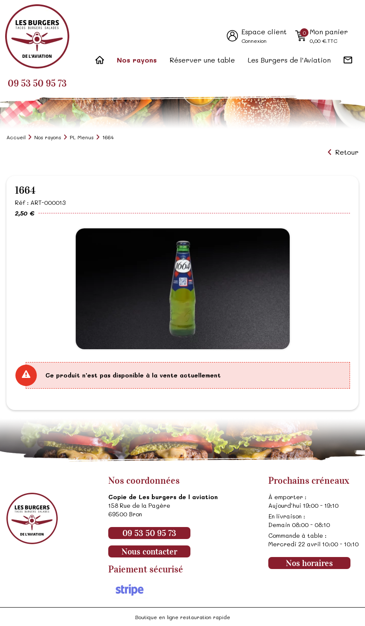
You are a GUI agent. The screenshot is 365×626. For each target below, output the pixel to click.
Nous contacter (149, 551)
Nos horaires (309, 563)
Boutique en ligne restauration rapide (182, 617)
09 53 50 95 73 (37, 83)
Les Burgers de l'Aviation (289, 59)
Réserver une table (202, 59)
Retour (347, 152)
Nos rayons (137, 59)
